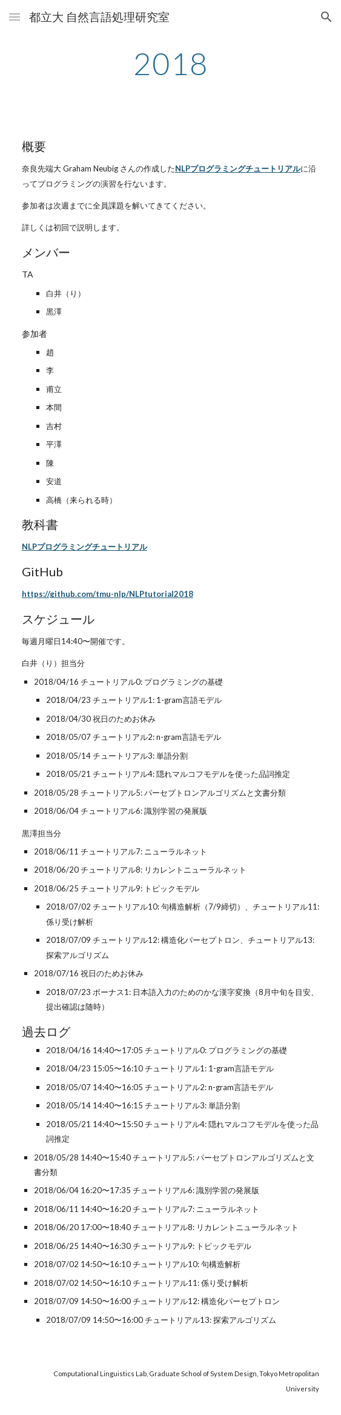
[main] (170, 63)
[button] (14, 16)
